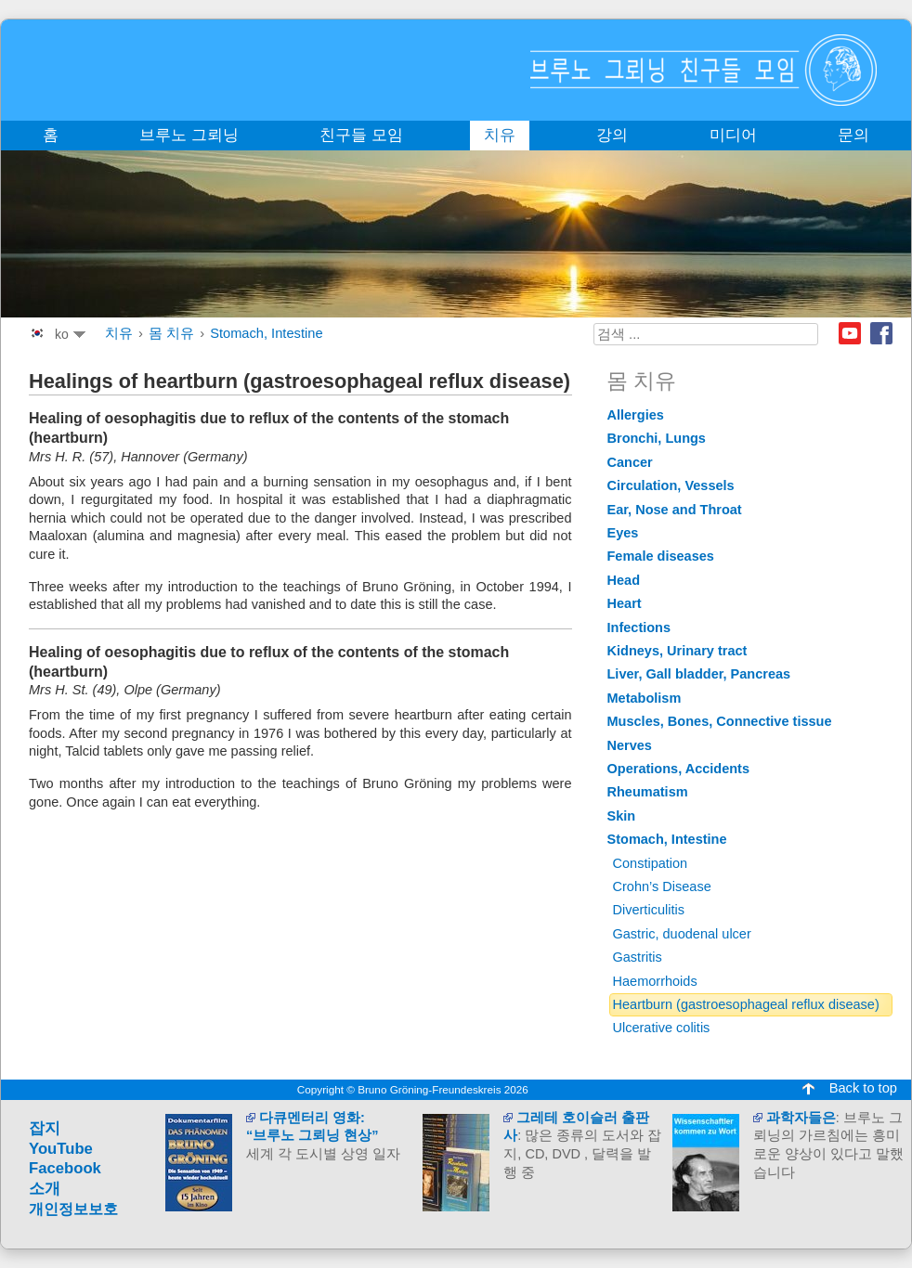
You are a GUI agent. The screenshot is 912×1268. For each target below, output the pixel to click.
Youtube (850, 333)
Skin (621, 816)
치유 (119, 333)
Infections (639, 627)
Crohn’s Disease (662, 886)
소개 (44, 1188)
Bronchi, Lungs (656, 438)
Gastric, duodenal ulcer (682, 933)
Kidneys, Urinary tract (677, 650)
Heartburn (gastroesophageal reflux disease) (746, 1004)
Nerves (629, 745)
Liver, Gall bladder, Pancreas (699, 673)
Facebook (881, 333)
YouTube (61, 1149)
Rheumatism (647, 791)
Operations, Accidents (678, 768)
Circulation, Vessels (671, 485)
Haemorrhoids (655, 981)
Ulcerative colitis (661, 1027)
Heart (624, 603)
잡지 (44, 1128)
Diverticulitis (648, 909)
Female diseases (660, 556)
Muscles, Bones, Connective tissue (719, 721)
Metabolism (644, 698)
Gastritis (637, 957)
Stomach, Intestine (266, 333)
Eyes (623, 532)
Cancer (630, 462)
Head (624, 580)
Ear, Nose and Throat (674, 509)
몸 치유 (171, 333)
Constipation (650, 863)
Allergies (635, 415)
